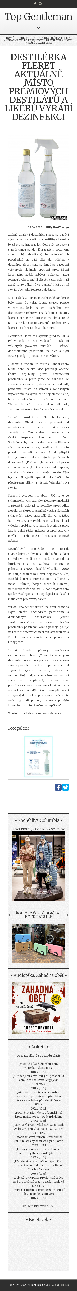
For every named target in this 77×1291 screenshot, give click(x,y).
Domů (10, 37)
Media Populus (60, 1284)
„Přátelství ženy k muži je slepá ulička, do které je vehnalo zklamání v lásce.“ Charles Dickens (38, 1165)
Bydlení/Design (29, 37)
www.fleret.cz (52, 713)
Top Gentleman (38, 16)
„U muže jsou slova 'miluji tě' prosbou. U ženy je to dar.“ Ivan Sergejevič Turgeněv (38, 1080)
